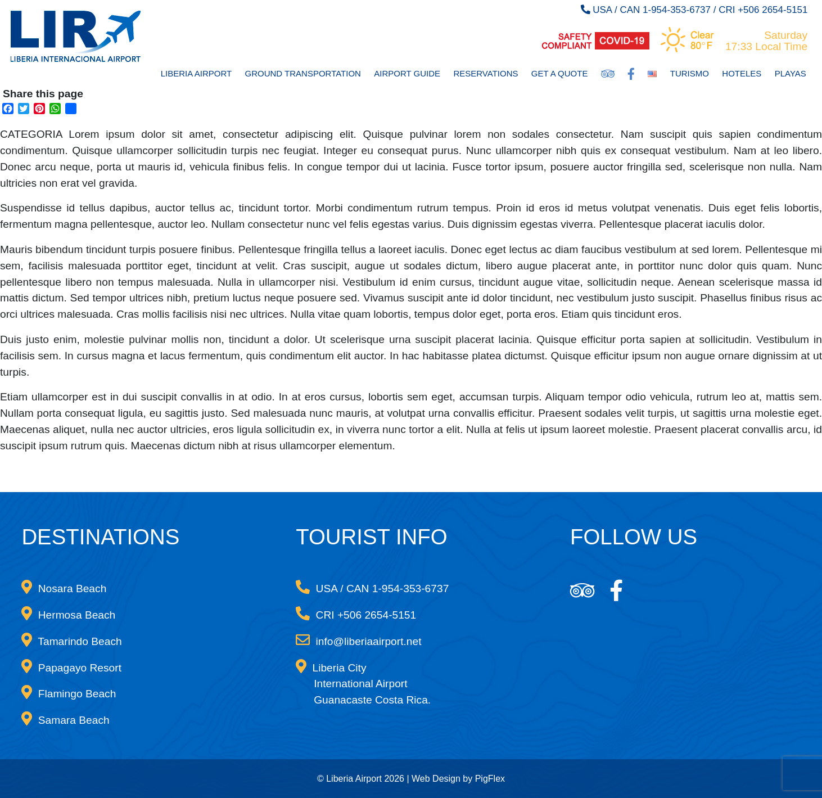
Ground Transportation (303, 73)
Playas (790, 73)
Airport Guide (407, 73)
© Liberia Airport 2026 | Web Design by (396, 778)
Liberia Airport (196, 73)
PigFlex (490, 778)
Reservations (485, 73)
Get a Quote (559, 73)
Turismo (689, 73)
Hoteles (741, 73)
